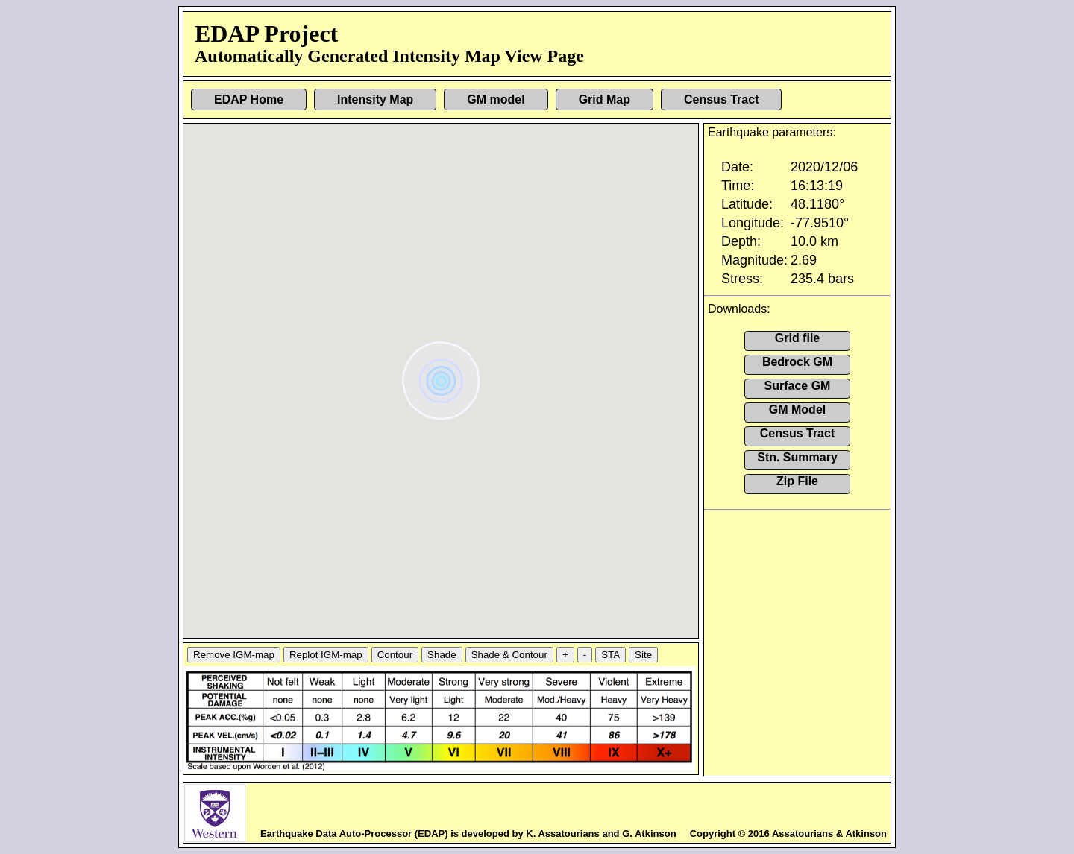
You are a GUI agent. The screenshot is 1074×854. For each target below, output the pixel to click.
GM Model (797, 409)
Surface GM (797, 385)
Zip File (797, 481)
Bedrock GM (797, 361)
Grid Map (604, 99)
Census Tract (721, 99)
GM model (495, 99)
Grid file (797, 338)
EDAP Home (248, 99)
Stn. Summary (797, 457)
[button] (443, 375)
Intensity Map (375, 99)
